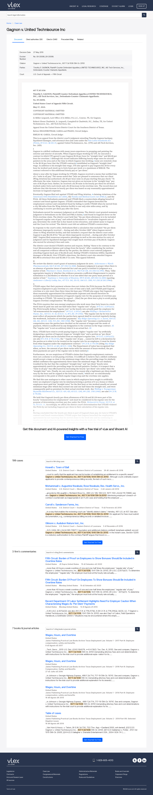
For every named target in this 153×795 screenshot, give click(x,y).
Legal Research (89, 6)
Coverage (103, 6)
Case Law (46, 771)
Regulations (83, 774)
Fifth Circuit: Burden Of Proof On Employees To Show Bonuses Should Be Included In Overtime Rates (90, 581)
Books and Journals (122, 771)
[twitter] (135, 760)
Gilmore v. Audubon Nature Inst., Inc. (64, 523)
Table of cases (53, 713)
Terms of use (11, 789)
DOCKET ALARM (118, 6)
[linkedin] (144, 760)
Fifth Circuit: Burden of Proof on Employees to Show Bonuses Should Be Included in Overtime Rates (89, 560)
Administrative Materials (88, 771)
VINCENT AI (73, 6)
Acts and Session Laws (15, 777)
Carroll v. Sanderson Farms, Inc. (62, 504)
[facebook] (139, 760)
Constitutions (48, 777)
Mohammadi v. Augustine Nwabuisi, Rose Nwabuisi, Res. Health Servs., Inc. (85, 486)
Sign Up (141, 6)
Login (130, 6)
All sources (10, 780)
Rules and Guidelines (86, 777)
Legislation (10, 771)
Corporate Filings (121, 774)
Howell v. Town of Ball (57, 467)
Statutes (118, 777)
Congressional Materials (51, 774)
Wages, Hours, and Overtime (60, 635)
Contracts (10, 774)
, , (72, 280)
